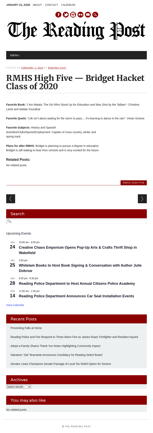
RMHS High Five (133, 182)
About (37, 5)
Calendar (68, 5)
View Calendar (15, 305)
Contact (51, 5)
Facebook (58, 15)
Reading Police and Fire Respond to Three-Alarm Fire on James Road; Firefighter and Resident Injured (74, 337)
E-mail (88, 15)
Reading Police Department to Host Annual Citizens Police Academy (77, 284)
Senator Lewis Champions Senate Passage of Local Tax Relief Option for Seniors (61, 363)
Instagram (73, 15)
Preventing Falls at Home (26, 328)
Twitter (66, 15)
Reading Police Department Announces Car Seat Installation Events (76, 296)
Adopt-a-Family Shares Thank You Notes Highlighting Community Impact (55, 346)
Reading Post (57, 67)
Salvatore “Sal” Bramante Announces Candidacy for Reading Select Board (56, 354)
